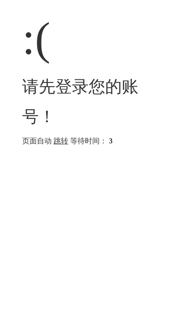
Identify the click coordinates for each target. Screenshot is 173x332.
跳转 (61, 141)
